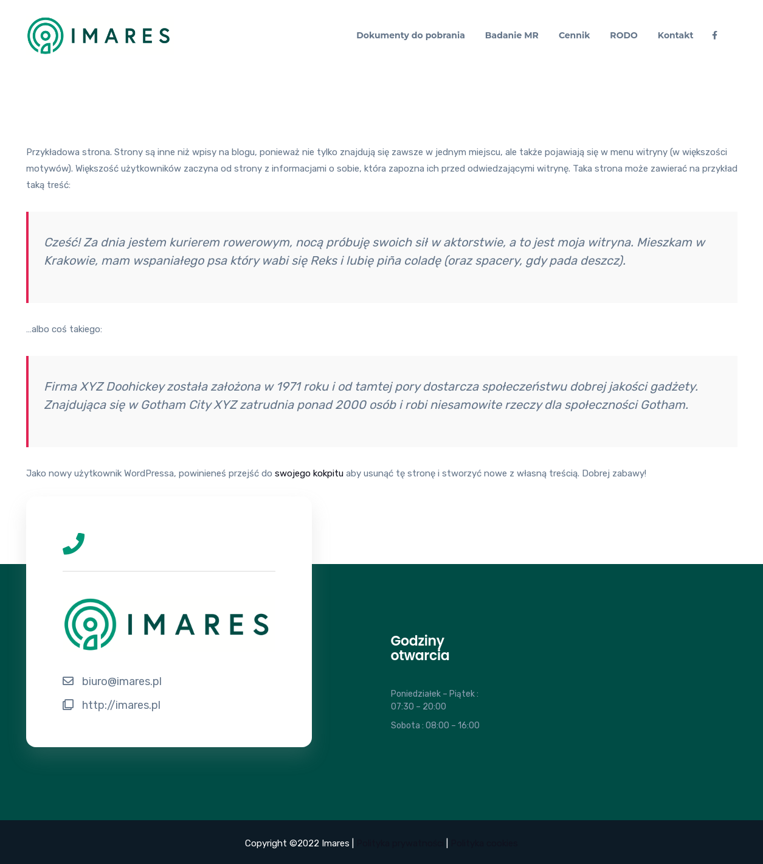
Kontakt (676, 35)
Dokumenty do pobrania (410, 35)
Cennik (574, 35)
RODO (624, 35)
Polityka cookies (484, 843)
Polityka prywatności (400, 843)
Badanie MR (512, 35)
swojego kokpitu (309, 473)
